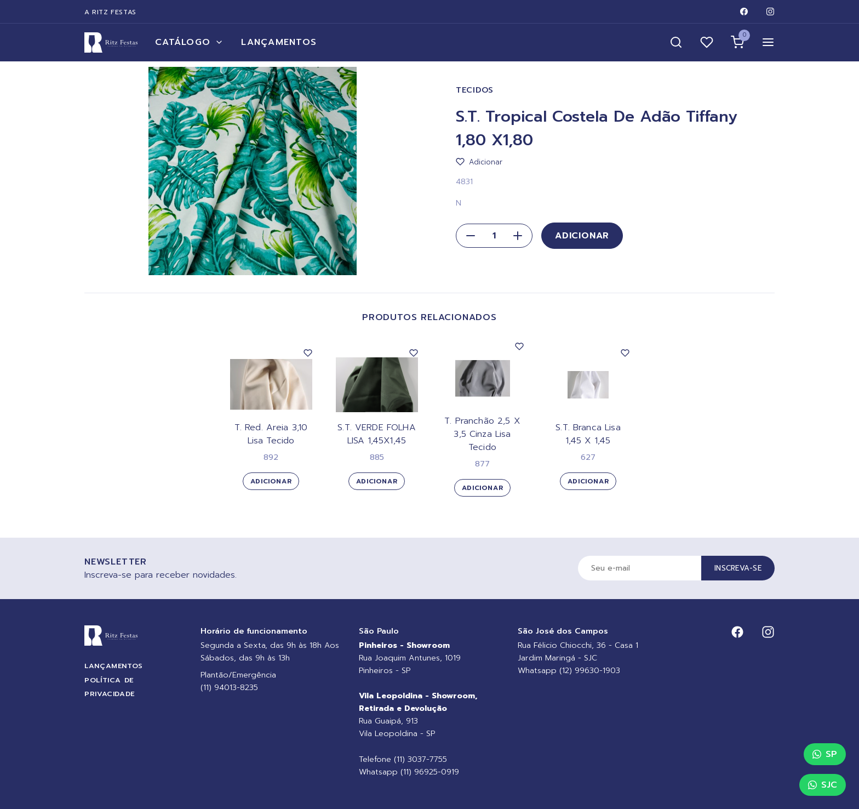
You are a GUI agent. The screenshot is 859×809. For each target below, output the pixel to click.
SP (824, 754)
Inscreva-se (737, 568)
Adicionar (582, 235)
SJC (822, 784)
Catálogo (189, 42)
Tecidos (475, 90)
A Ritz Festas (110, 12)
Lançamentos (279, 42)
